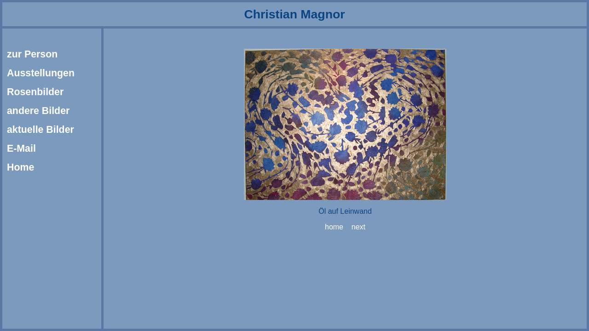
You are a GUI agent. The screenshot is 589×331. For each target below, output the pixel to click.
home (334, 227)
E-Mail (21, 148)
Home (20, 167)
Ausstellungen (41, 73)
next (358, 227)
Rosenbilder (35, 91)
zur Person (32, 54)
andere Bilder (38, 110)
